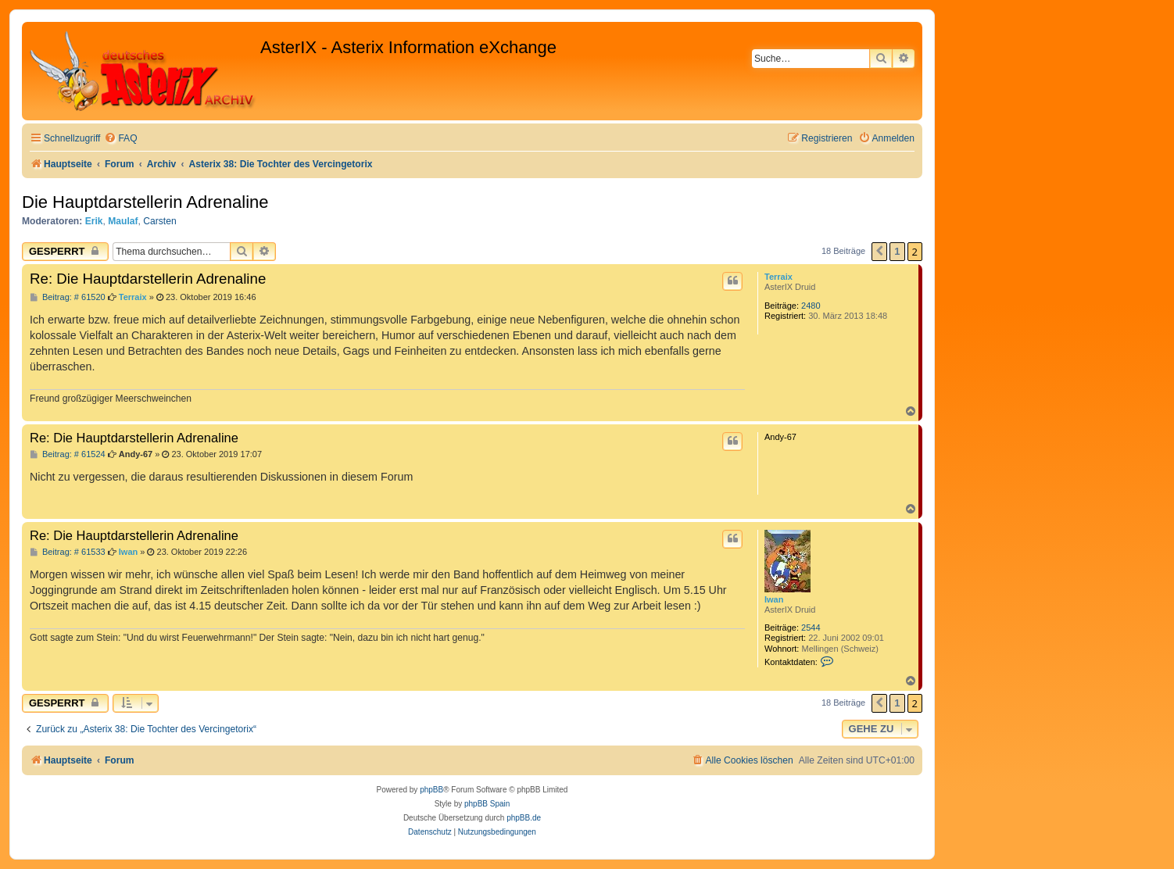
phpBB (431, 789)
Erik (94, 221)
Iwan (773, 599)
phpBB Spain (487, 803)
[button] (879, 251)
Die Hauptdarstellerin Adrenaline (145, 202)
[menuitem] (120, 138)
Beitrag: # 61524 (68, 454)
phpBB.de (523, 818)
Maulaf (123, 221)
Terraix (778, 276)
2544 (810, 627)
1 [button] (897, 251)
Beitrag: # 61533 (68, 552)
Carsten (159, 221)
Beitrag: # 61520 (68, 297)
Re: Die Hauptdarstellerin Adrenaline (148, 278)
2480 (810, 305)
